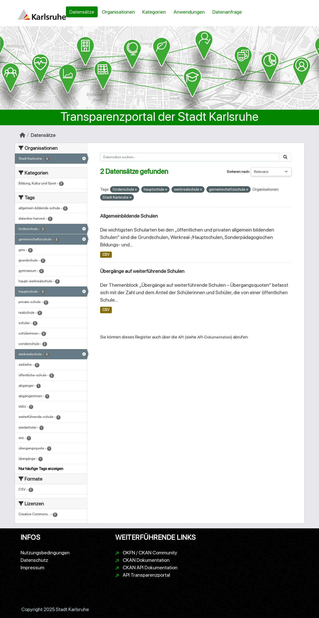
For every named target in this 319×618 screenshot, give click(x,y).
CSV (105, 254)
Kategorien (154, 12)
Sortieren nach (238, 172)
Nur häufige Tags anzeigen (41, 468)
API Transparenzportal (146, 575)
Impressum (32, 567)
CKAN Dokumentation (146, 560)
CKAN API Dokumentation (150, 567)
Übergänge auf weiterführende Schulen (142, 271)
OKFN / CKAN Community (150, 553)
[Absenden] (285, 157)
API (181, 337)
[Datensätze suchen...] (189, 157)
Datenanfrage (227, 12)
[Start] (22, 135)
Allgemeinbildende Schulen (129, 216)
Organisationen (118, 12)
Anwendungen (189, 12)
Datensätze (81, 12)
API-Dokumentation (214, 337)
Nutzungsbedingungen (45, 553)
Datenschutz (34, 560)
